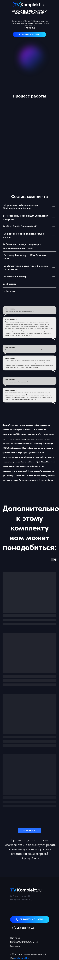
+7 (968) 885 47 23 (22, 927)
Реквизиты (15, 946)
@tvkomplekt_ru (22, 958)
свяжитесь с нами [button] (31, 34)
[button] (20, 34)
